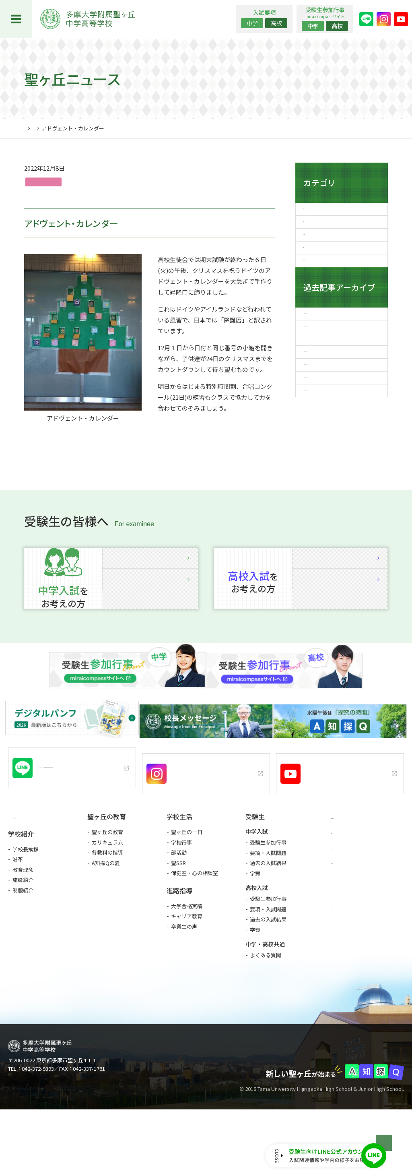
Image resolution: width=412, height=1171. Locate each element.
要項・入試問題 (268, 904)
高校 (276, 23)
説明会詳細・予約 (150, 622)
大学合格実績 (186, 957)
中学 (252, 23)
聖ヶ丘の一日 (186, 883)
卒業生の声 (184, 978)
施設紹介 (22, 932)
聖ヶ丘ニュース (63, 128)
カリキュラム (107, 894)
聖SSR (178, 914)
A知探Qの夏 (106, 914)
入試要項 (150, 661)
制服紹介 (22, 942)
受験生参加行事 (268, 894)
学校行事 (181, 894)
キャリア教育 (186, 967)
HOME (31, 128)
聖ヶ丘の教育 (107, 883)
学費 (255, 925)
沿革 (17, 911)
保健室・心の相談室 (194, 924)
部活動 (179, 904)
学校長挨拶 (25, 901)
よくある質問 (265, 1006)
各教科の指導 (107, 904)
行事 (45, 183)
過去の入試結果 (268, 914)
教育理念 (22, 922)
